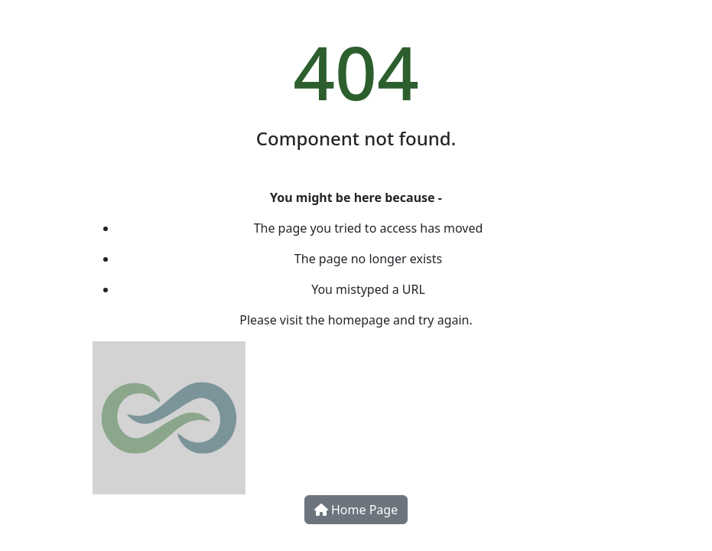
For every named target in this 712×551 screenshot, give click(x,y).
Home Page (356, 509)
